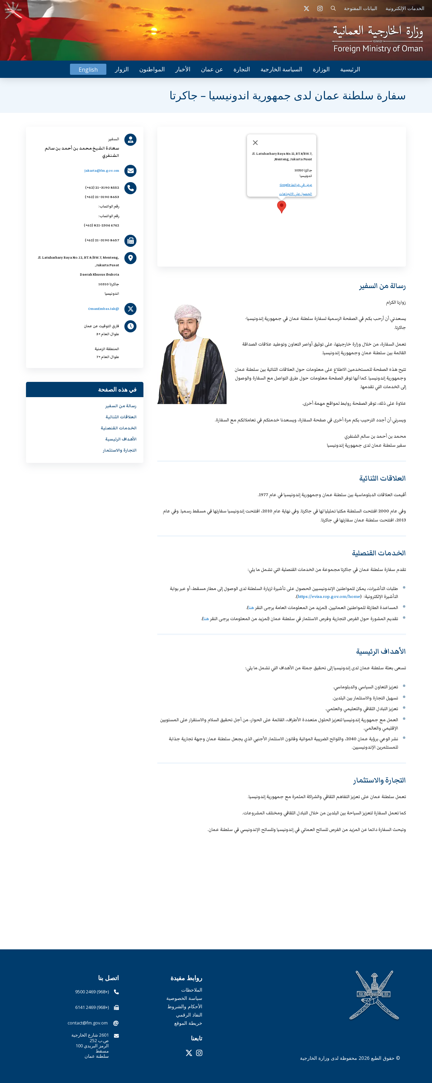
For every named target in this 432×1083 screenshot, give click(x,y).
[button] (333, 8)
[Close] (255, 142)
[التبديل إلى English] (88, 69)
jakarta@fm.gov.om (102, 170)
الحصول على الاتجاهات (295, 194)
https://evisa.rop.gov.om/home (329, 596)
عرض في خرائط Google (296, 185)
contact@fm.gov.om (88, 1023)
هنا (251, 607)
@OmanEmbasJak (103, 309)
